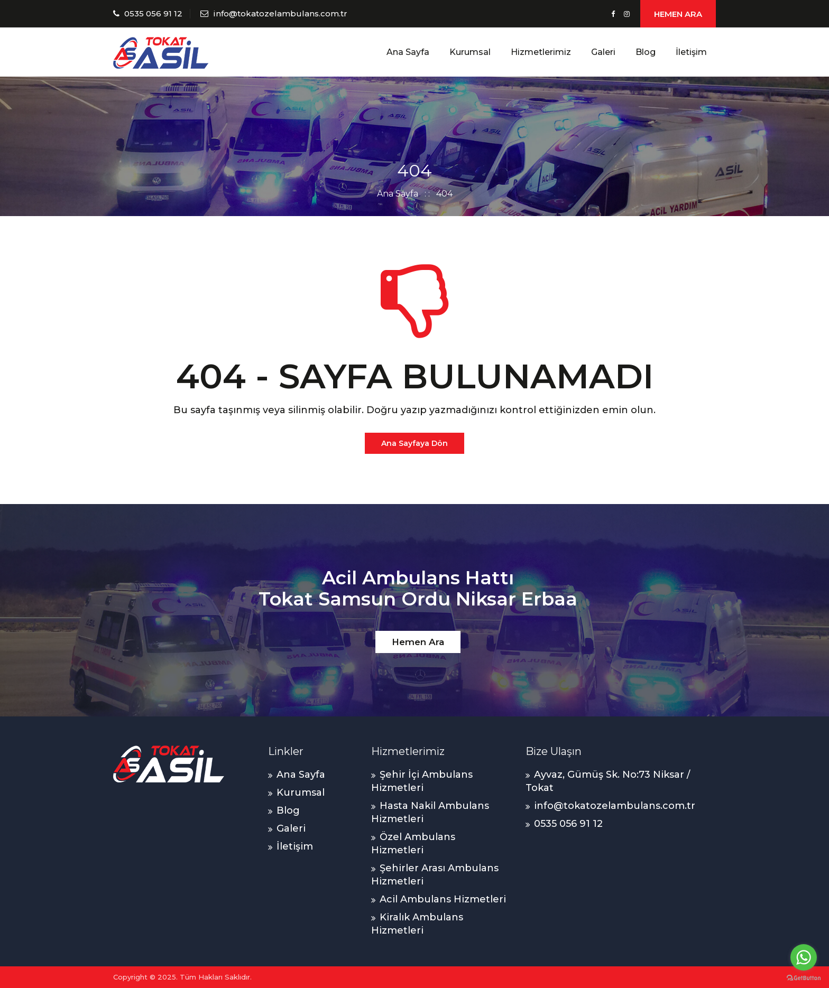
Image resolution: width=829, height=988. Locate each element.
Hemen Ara (418, 642)
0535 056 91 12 (153, 13)
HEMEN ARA (678, 14)
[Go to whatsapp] (803, 957)
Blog (645, 52)
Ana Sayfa (407, 52)
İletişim (691, 52)
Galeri (603, 52)
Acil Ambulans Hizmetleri (443, 899)
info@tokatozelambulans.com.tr (280, 13)
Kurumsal (470, 52)
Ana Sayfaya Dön (414, 443)
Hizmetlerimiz (541, 52)
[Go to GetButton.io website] (804, 977)
